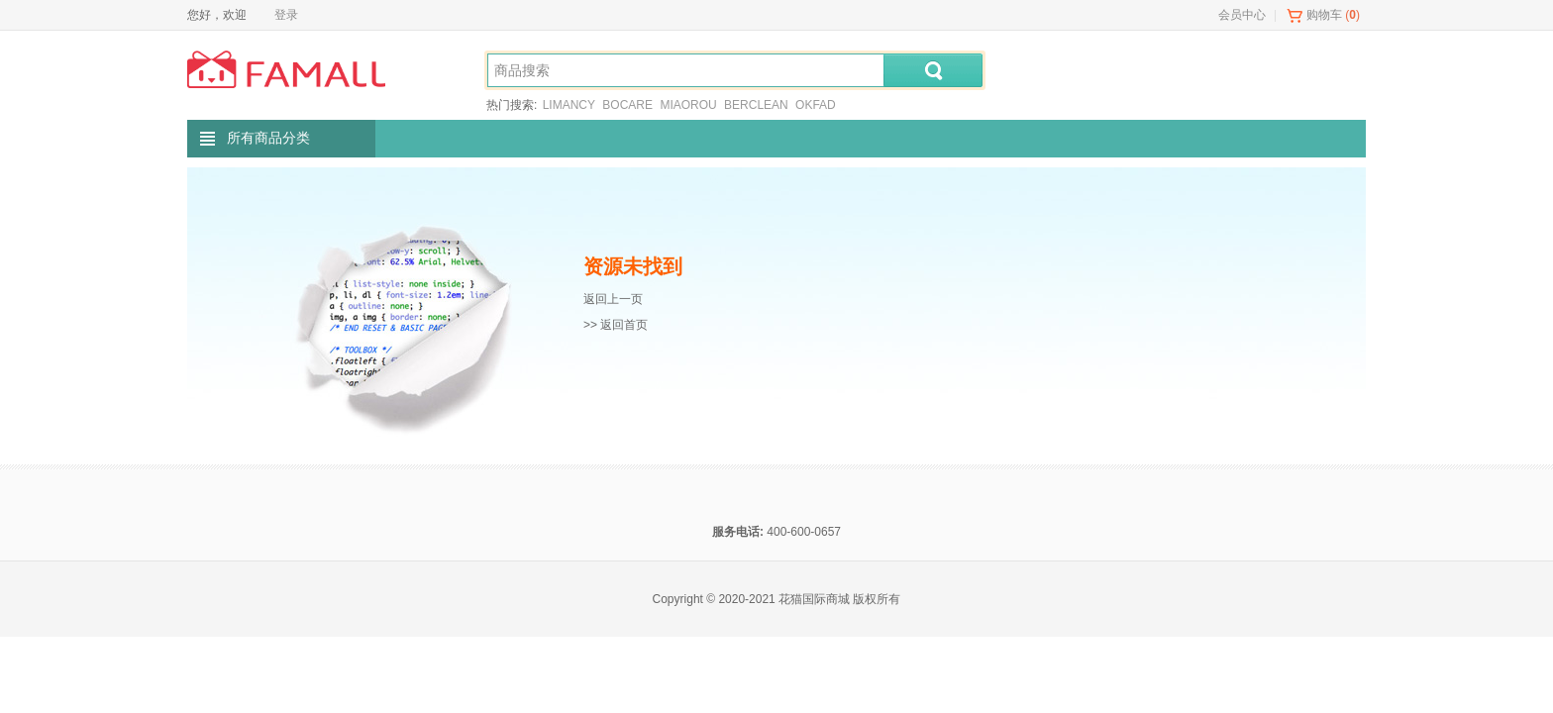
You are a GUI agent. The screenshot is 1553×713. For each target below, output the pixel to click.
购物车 (1324, 15)
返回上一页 (613, 299)
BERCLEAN (756, 105)
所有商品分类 (268, 138)
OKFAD (815, 105)
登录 (286, 15)
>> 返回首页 (615, 325)
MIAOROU (688, 105)
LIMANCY (569, 105)
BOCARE (627, 105)
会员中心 (1242, 15)
